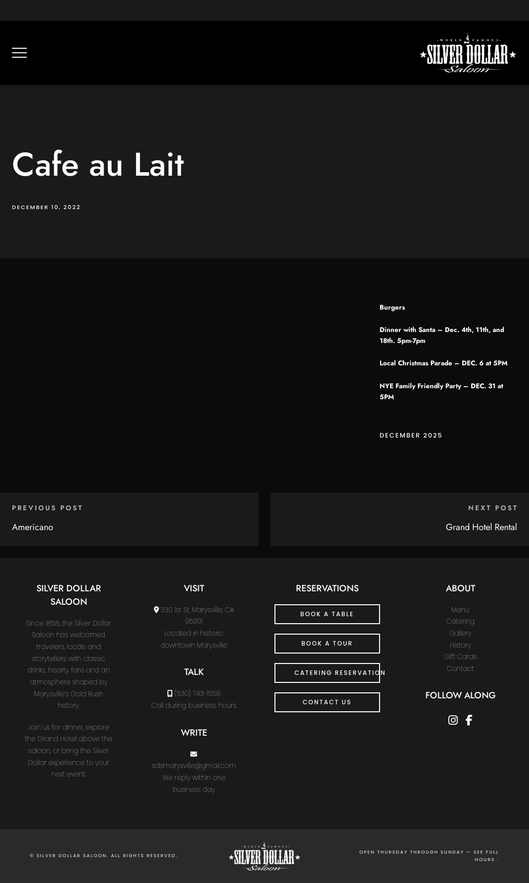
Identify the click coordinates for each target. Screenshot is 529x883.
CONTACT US (327, 702)
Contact (460, 668)
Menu (460, 610)
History (460, 645)
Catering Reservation (337, 672)
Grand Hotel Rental (481, 527)
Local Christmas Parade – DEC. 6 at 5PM (444, 363)
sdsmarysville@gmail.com (194, 766)
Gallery (460, 633)
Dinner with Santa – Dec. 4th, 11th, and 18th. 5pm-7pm (442, 335)
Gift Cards (460, 657)
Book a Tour (327, 643)
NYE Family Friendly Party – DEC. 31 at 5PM (441, 391)
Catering (460, 621)
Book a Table (327, 614)
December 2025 (411, 435)
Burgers (392, 307)
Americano (32, 527)
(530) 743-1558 (197, 693)
